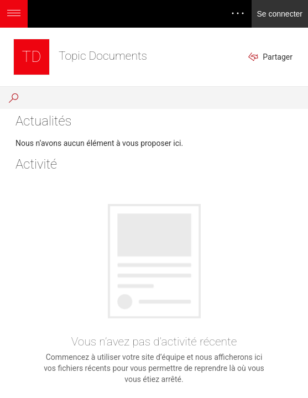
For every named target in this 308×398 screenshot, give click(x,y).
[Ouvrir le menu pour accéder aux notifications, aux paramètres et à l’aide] (238, 14)
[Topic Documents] (31, 57)
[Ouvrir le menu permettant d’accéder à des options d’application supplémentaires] (14, 14)
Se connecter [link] (280, 13)
